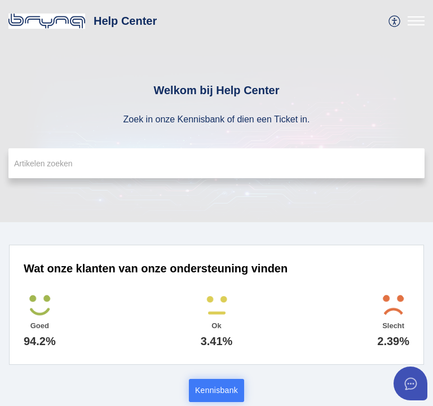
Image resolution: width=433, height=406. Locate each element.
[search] (216, 163)
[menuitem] (395, 21)
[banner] (216, 111)
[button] (395, 21)
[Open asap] (410, 383)
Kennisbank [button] (216, 390)
